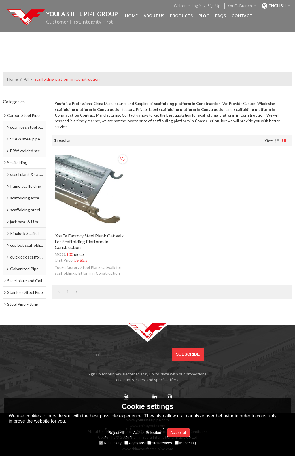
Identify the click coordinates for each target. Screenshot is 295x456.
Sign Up (214, 5)
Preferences (159, 443)
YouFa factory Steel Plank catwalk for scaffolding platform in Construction (89, 241)
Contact (242, 15)
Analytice (134, 443)
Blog (203, 15)
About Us (153, 15)
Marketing (185, 443)
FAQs (220, 15)
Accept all (178, 432)
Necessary (110, 443)
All (26, 79)
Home (131, 15)
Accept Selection (147, 432)
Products (181, 15)
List (277, 141)
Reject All (116, 432)
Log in (197, 5)
